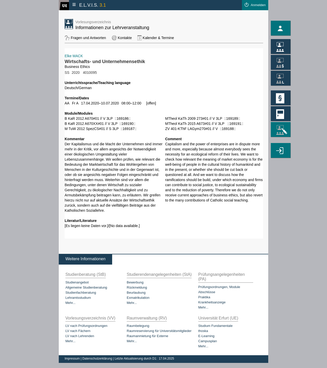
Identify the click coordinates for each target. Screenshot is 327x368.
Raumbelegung (138, 326)
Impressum (73, 358)
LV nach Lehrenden (79, 336)
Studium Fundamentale (215, 326)
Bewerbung (135, 282)
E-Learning (206, 336)
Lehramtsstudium (78, 298)
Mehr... (70, 303)
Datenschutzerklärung (97, 358)
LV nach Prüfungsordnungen (86, 326)
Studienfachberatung (80, 292)
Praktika (204, 297)
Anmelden (258, 5)
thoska (203, 331)
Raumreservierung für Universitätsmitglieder (159, 331)
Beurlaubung (136, 292)
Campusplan (207, 341)
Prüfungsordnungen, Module (219, 287)
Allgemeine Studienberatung (86, 287)
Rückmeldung (137, 287)
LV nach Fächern (77, 331)
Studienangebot (77, 282)
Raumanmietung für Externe (147, 336)
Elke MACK (74, 56)
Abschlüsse (206, 292)
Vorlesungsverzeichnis (93, 22)
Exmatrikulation (138, 298)
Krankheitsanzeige (212, 302)
